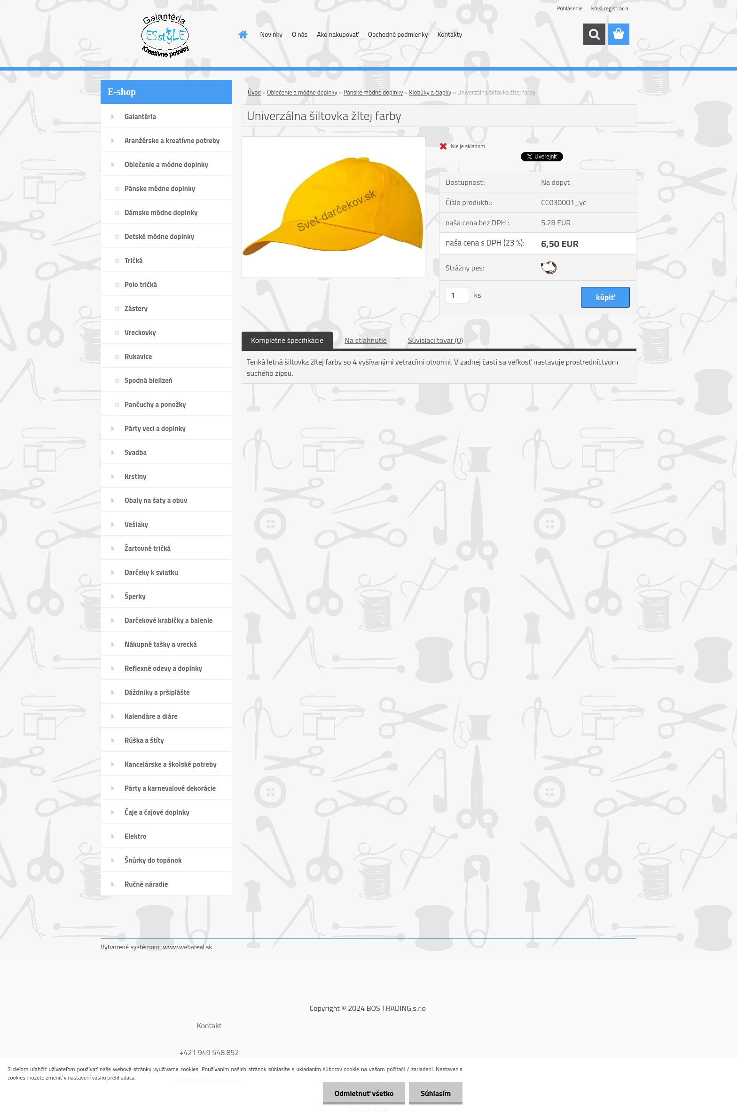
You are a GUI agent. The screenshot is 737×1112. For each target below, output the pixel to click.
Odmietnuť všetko (363, 1093)
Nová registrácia (609, 8)
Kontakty (449, 34)
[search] (594, 34)
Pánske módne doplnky (373, 92)
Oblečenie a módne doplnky (302, 92)
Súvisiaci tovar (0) (435, 340)
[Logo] (165, 34)
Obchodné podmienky (398, 34)
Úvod (254, 92)
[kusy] (457, 295)
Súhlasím (436, 1093)
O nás (299, 34)
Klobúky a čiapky (430, 92)
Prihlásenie (569, 8)
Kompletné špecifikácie (287, 340)
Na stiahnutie (366, 340)
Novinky (271, 34)
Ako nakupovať (337, 34)
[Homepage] (242, 34)
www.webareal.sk (187, 947)
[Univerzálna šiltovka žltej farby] (333, 140)
